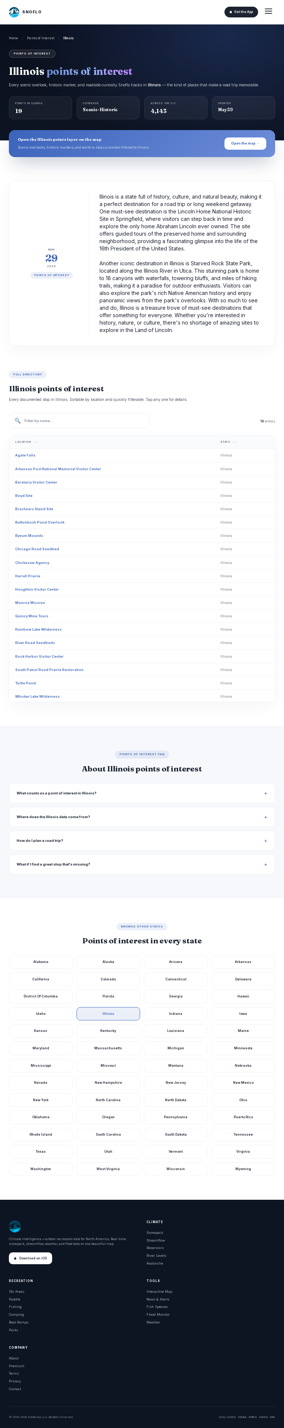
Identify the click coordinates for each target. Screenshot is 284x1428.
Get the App (241, 12)
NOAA (242, 1417)
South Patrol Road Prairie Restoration (49, 670)
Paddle (14, 1299)
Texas (41, 1151)
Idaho (40, 1014)
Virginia (243, 1151)
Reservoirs (155, 1248)
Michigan (176, 1048)
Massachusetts (108, 1048)
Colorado (108, 979)
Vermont (176, 1151)
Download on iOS (30, 1258)
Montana (175, 1065)
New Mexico (243, 1082)
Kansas (40, 1031)
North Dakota (175, 1100)
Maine (243, 1031)
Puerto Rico (243, 1117)
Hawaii (243, 996)
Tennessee (243, 1134)
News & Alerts (157, 1299)
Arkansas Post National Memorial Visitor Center (58, 469)
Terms (14, 1373)
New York (40, 1100)
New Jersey (176, 1082)
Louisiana (175, 1031)
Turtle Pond (25, 683)
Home (13, 38)
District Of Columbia (41, 996)
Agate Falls (25, 455)
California (40, 979)
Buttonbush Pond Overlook (39, 522)
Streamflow (155, 1240)
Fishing (15, 1307)
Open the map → (245, 143)
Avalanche (154, 1263)
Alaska (108, 962)
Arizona (175, 962)
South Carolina (108, 1134)
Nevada (40, 1082)
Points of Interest (40, 38)
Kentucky (108, 1031)
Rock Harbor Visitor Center (39, 656)
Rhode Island (41, 1134)
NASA (263, 1417)
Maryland (41, 1048)
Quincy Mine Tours (31, 616)
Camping (16, 1314)
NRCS (252, 1417)
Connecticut (175, 979)
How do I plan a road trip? (40, 840)
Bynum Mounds (29, 536)
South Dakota (176, 1134)
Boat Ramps (18, 1322)
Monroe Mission (30, 603)
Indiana (175, 1014)
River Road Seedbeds (35, 643)
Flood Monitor (158, 1314)
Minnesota (243, 1048)
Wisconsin (175, 1169)
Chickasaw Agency (32, 563)
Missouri (108, 1065)
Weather (153, 1322)
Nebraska (243, 1065)
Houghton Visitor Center (37, 589)
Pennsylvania (175, 1117)
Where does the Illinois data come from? (53, 817)
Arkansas (243, 962)
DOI (272, 1417)
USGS (231, 1417)
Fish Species (157, 1307)
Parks (13, 1330)
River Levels (156, 1255)
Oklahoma (41, 1117)
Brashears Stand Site (34, 509)
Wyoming (243, 1169)
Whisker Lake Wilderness (37, 696)
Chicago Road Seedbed (37, 549)
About (13, 1358)
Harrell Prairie (27, 576)
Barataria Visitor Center (36, 482)
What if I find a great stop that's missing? (53, 864)
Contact (15, 1389)
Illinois (108, 1014)
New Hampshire (108, 1082)
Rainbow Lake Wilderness (38, 629)
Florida (108, 996)
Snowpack (154, 1233)
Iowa (243, 1014)
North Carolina (108, 1100)
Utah (108, 1151)
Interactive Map (159, 1291)
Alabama (40, 962)
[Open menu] (268, 12)
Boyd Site (24, 496)
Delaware (243, 979)
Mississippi (41, 1065)
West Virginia (108, 1169)
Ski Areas (16, 1291)
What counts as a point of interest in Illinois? (57, 793)
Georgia (176, 996)
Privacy (15, 1381)
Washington (40, 1169)
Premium (16, 1366)
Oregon (108, 1117)
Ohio (243, 1100)
